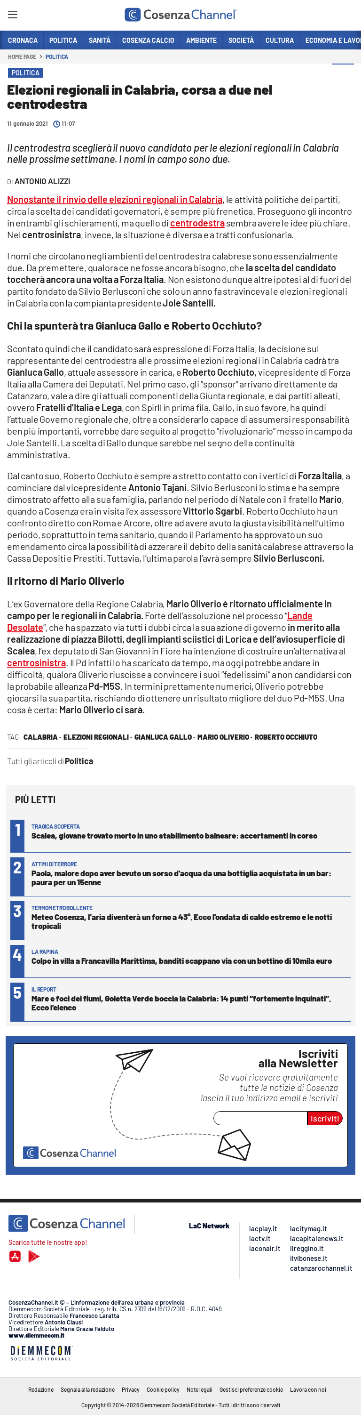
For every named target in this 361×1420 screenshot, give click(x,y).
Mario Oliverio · (224, 737)
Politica (57, 56)
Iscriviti (325, 1118)
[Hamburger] (12, 16)
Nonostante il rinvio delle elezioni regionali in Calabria (114, 199)
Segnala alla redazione (88, 1389)
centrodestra (197, 222)
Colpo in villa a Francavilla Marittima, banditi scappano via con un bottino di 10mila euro (181, 960)
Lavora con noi (308, 1389)
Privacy (131, 1389)
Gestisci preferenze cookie (251, 1389)
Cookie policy (163, 1389)
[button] (343, 75)
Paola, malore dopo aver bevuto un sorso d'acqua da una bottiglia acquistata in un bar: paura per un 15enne (181, 877)
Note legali (199, 1389)
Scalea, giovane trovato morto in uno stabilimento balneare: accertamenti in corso (174, 835)
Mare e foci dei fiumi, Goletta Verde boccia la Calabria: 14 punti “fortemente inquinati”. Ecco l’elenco (181, 1002)
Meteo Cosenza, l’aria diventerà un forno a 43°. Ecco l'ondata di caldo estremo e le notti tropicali (181, 921)
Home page (22, 56)
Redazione (41, 1389)
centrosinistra (36, 662)
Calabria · (42, 737)
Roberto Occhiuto (286, 737)
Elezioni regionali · (97, 737)
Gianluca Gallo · (164, 737)
